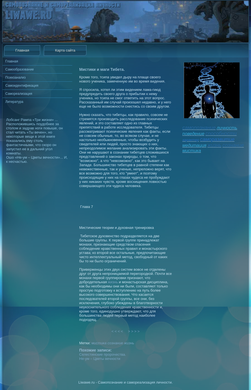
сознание (115, 343)
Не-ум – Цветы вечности (99, 359)
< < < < (117, 331)
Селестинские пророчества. (102, 354)
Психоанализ (15, 77)
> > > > (134, 331)
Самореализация (18, 94)
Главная (22, 50)
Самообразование (19, 69)
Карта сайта (65, 50)
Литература (14, 102)
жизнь (113, 282)
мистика (99, 343)
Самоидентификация (21, 86)
